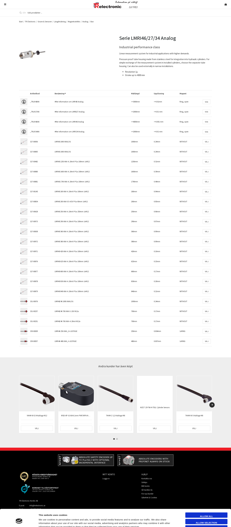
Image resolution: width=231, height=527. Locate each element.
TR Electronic (30, 21)
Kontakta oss (146, 478)
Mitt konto (145, 486)
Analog (85, 21)
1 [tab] (114, 439)
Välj (207, 142)
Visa (206, 102)
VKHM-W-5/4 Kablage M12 (37, 415)
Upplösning (159, 93)
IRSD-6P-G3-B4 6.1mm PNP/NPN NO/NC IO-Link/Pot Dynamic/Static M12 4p (91, 415)
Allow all (206, 501)
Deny (206, 514)
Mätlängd (135, 93)
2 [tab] (117, 439)
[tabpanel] (37, 404)
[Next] (212, 405)
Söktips (144, 482)
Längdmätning (60, 21)
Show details (165, 521)
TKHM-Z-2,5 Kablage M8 (115, 415)
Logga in (106, 478)
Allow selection (206, 507)
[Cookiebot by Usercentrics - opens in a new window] (19, 521)
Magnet (183, 93)
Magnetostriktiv (74, 21)
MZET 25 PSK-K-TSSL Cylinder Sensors (155, 407)
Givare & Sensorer (45, 21)
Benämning (59, 93)
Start (21, 21)
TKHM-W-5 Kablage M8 (194, 415)
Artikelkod (35, 93)
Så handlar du (146, 490)
